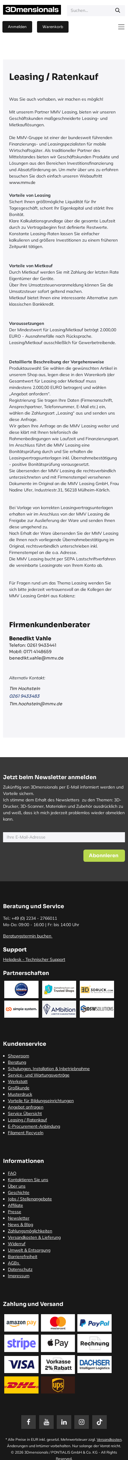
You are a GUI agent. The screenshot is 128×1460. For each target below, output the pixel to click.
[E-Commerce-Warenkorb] (53, 27)
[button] (104, 856)
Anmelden (17, 26)
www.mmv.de (22, 182)
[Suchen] (117, 10)
